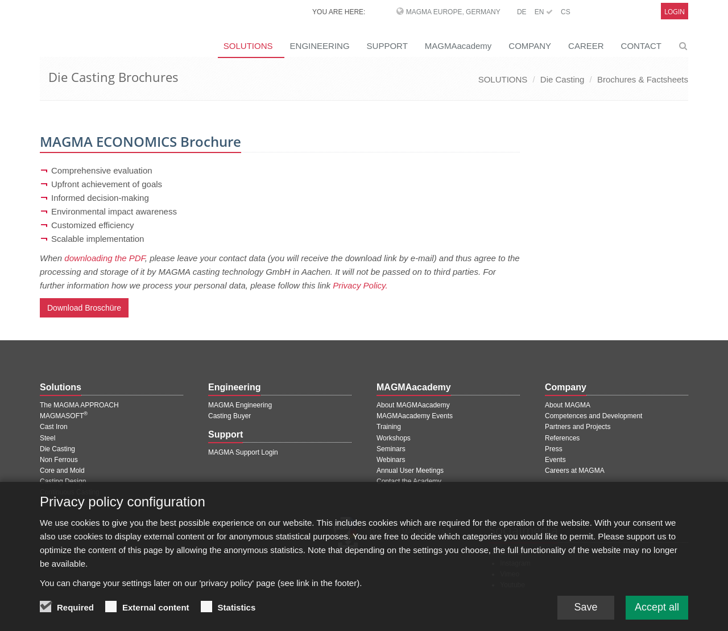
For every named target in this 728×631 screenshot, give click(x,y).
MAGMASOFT (64, 416)
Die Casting (562, 79)
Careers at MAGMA (575, 471)
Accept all (657, 613)
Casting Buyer (229, 416)
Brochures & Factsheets (642, 79)
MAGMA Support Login (243, 452)
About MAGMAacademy (413, 405)
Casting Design (63, 481)
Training (389, 427)
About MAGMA (567, 405)
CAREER (586, 46)
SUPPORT (387, 46)
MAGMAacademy (458, 46)
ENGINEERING (320, 46)
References (562, 438)
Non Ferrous (59, 460)
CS (565, 12)
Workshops (394, 438)
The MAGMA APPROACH (79, 405)
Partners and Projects (577, 427)
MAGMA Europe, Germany (453, 12)
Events (555, 460)
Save (585, 613)
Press (553, 449)
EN (544, 12)
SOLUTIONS (248, 46)
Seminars (391, 449)
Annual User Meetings (410, 471)
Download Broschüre (84, 307)
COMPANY (529, 46)
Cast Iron (54, 427)
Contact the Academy (409, 481)
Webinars (391, 460)
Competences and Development (593, 416)
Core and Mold (62, 471)
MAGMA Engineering (240, 405)
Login (674, 12)
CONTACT (641, 46)
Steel (47, 438)
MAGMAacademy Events (415, 416)
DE (522, 12)
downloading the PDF (104, 258)
